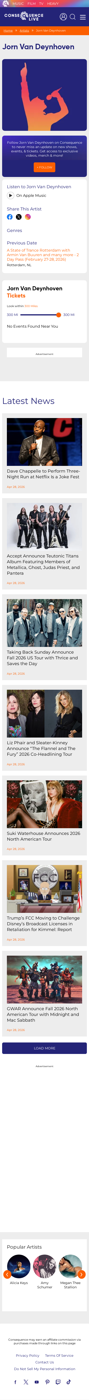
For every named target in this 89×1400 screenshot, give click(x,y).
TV (41, 3)
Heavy (53, 3)
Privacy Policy (27, 1355)
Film (32, 3)
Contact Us (44, 1362)
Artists (24, 30)
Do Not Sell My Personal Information (44, 1369)
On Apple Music (31, 195)
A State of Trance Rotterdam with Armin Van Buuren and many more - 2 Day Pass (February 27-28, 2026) (43, 255)
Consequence (5, 3)
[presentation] (7, 1274)
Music (18, 3)
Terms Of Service (59, 1355)
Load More (44, 1048)
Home (8, 30)
